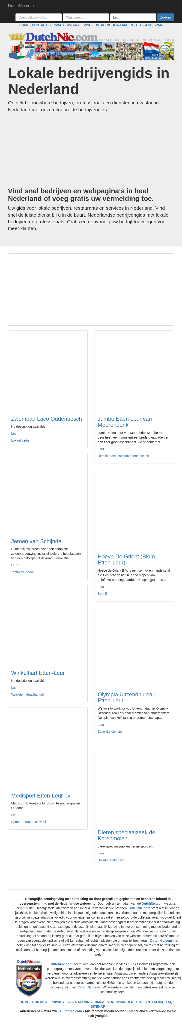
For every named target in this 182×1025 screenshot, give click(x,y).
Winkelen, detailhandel (27, 694)
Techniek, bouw (22, 572)
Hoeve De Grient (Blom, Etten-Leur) (127, 559)
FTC (139, 25)
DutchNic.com (21, 5)
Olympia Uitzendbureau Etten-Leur (127, 697)
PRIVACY (57, 25)
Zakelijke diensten (111, 731)
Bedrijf (102, 593)
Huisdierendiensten (111, 860)
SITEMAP (98, 1006)
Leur (14, 433)
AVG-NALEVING (79, 25)
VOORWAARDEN (120, 25)
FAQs (170, 1002)
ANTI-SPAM (154, 25)
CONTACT (39, 25)
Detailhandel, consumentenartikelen (123, 456)
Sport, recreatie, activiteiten (31, 822)
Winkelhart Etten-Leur (38, 673)
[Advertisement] (91, 150)
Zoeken (165, 17)
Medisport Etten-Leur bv (40, 795)
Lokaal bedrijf (20, 440)
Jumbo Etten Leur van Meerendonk (125, 422)
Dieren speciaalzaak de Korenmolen (126, 835)
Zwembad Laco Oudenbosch (46, 419)
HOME (24, 25)
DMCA (99, 25)
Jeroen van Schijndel (37, 541)
